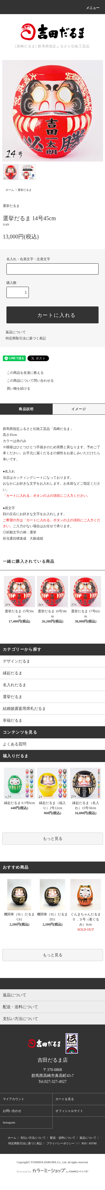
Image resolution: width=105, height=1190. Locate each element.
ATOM (93, 1143)
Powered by (52, 1171)
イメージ (78, 409)
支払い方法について (33, 1137)
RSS (84, 1143)
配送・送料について (62, 1137)
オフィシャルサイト (69, 1110)
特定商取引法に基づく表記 (26, 338)
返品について (16, 332)
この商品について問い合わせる (27, 381)
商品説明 (26, 409)
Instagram (9, 1122)
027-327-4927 (55, 1081)
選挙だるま (25, 189)
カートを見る (64, 1099)
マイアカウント (13, 1099)
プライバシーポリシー (60, 1143)
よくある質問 (14, 744)
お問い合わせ (12, 1110)
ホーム (10, 189)
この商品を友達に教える (22, 373)
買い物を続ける (15, 388)
